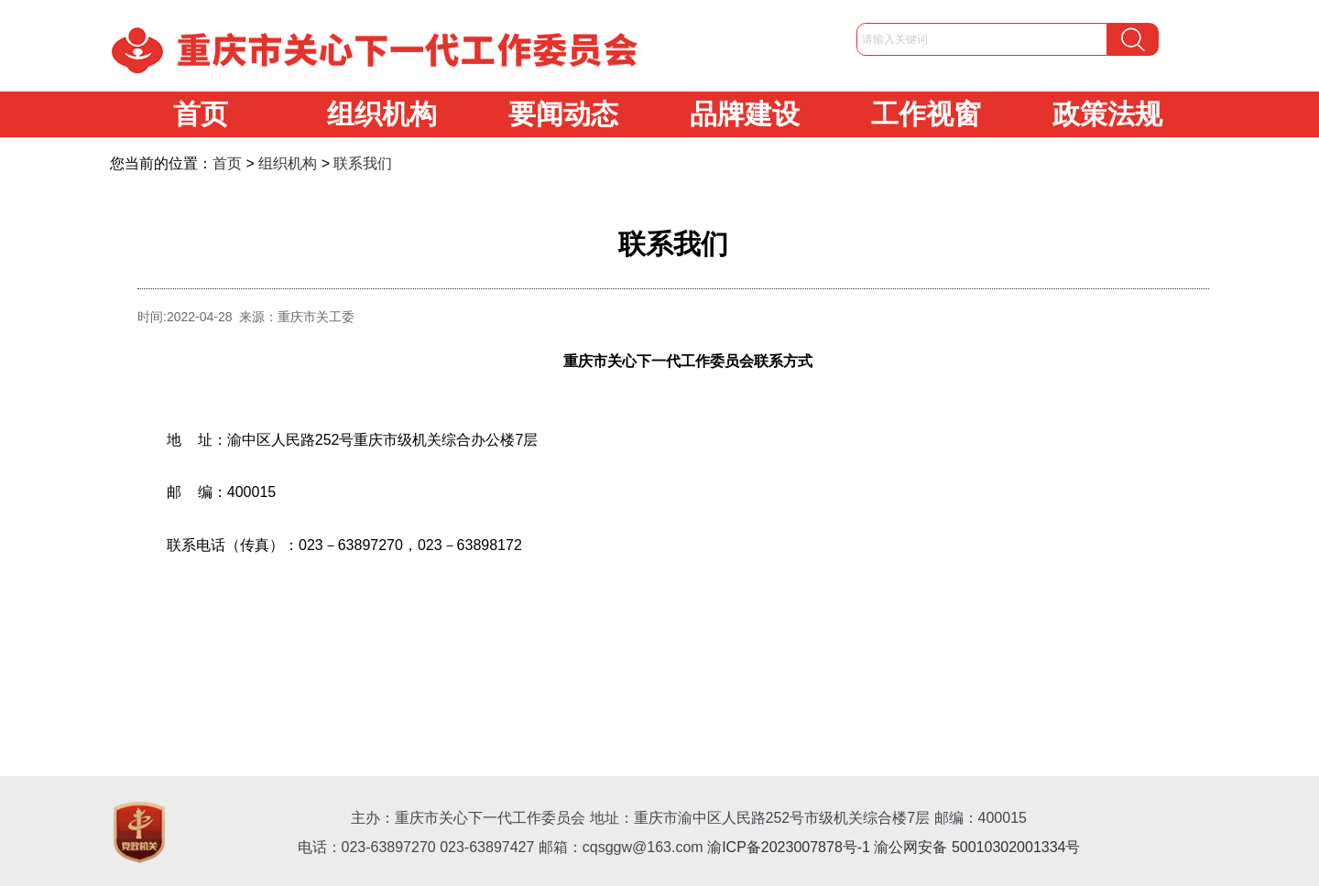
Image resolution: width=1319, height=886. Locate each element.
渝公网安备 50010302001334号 (977, 847)
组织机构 (382, 114)
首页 (200, 114)
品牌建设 (745, 114)
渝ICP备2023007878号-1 (788, 847)
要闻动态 (563, 114)
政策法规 (1107, 114)
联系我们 (362, 163)
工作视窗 (926, 114)
